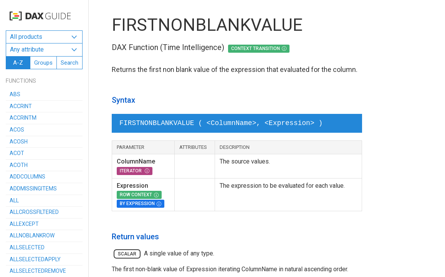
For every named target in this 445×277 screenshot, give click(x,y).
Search (69, 62)
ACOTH (19, 165)
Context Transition (255, 48)
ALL (14, 200)
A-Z (18, 62)
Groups (43, 62)
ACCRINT (21, 106)
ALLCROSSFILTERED (34, 212)
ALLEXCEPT (24, 224)
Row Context (136, 194)
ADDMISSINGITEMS (33, 188)
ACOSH (19, 141)
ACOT (17, 153)
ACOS (17, 130)
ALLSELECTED (27, 247)
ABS (15, 94)
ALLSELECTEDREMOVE (38, 271)
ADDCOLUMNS (27, 177)
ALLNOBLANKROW (32, 235)
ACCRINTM (23, 118)
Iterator (131, 171)
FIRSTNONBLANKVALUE (207, 25)
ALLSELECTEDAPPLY (35, 259)
